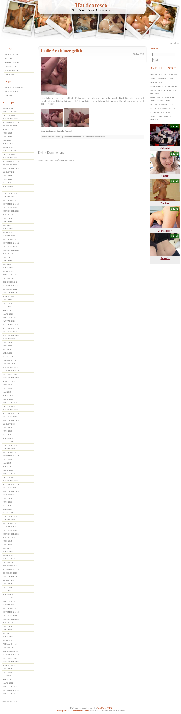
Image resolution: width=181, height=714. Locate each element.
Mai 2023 (7, 225)
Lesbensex (10, 66)
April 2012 (8, 679)
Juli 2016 (7, 498)
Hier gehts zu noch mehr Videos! (56, 131)
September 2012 (11, 662)
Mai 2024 (7, 183)
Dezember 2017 (11, 452)
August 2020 (9, 339)
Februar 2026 (10, 112)
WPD (109, 708)
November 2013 (11, 612)
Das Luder (156, 82)
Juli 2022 (7, 257)
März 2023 (8, 232)
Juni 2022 (7, 261)
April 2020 (8, 353)
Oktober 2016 (10, 488)
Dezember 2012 (11, 651)
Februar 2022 (10, 275)
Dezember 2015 (11, 523)
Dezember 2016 (11, 481)
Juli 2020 (7, 342)
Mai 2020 (7, 349)
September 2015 (11, 534)
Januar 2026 (9, 115)
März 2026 (8, 108)
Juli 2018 (7, 427)
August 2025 (9, 129)
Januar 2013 (9, 647)
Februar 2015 (10, 559)
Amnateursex (12, 92)
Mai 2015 (7, 548)
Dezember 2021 (11, 282)
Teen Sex (9, 74)
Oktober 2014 (10, 573)
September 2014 (11, 576)
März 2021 (8, 314)
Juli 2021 (7, 300)
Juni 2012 (7, 672)
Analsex (9, 59)
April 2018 (8, 438)
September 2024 (11, 168)
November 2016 (11, 484)
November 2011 (11, 690)
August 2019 (9, 381)
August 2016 (9, 495)
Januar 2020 (9, 364)
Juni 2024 (7, 179)
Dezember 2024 (11, 158)
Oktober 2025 (10, 126)
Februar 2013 (10, 644)
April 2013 (8, 637)
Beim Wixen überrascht (163, 87)
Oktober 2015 (10, 530)
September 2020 (11, 335)
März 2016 (8, 513)
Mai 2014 (7, 591)
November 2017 (11, 456)
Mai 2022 (7, 264)
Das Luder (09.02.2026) (162, 104)
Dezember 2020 (11, 325)
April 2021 (8, 310)
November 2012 (11, 655)
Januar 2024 (9, 197)
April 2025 (8, 144)
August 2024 (9, 172)
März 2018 (8, 442)
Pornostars (11, 70)
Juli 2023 (7, 218)
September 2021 (11, 293)
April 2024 (8, 186)
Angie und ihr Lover (162, 78)
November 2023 (11, 204)
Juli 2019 (7, 385)
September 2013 (11, 619)
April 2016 (8, 509)
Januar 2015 (9, 562)
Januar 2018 (9, 449)
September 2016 (11, 491)
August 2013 (9, 623)
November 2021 (11, 285)
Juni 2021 (7, 303)
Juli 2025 (7, 133)
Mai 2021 (7, 307)
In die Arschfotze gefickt (62, 50)
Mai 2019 (7, 392)
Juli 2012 (7, 669)
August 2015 (9, 537)
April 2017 (8, 466)
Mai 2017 (7, 463)
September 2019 (11, 378)
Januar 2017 (9, 477)
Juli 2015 (7, 541)
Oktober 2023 (10, 207)
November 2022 (11, 243)
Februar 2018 (10, 445)
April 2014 (8, 594)
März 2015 (8, 555)
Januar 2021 (9, 321)
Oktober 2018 (10, 417)
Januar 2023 (9, 236)
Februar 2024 (10, 193)
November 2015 (11, 527)
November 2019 (11, 371)
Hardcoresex (91, 5)
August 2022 (9, 254)
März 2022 (8, 271)
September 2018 (11, 420)
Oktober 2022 (10, 246)
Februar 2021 (10, 317)
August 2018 (9, 424)
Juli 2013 (7, 626)
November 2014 (11, 569)
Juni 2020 (7, 346)
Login (172, 43)
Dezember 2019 (11, 367)
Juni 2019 (7, 388)
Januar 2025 (9, 154)
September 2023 (11, 211)
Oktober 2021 (10, 289)
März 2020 (8, 356)
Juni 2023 (7, 222)
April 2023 (8, 229)
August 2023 (9, 215)
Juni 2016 (7, 502)
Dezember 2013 (11, 608)
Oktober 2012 (10, 658)
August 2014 (9, 580)
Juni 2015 (7, 545)
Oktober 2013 (10, 616)
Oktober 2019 (10, 374)
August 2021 (9, 296)
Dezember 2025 (11, 119)
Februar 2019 (10, 403)
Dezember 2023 (11, 200)
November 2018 (11, 413)
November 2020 (11, 328)
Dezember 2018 (11, 410)
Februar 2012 (10, 686)
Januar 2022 (9, 278)
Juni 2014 (7, 587)
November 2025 (11, 122)
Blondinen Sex (13, 62)
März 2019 (8, 399)
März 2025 (8, 147)
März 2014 (8, 598)
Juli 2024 (7, 175)
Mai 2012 (7, 676)
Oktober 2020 (10, 332)
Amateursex (11, 55)
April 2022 (8, 268)
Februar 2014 (10, 601)
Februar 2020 (10, 360)
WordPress (101, 708)
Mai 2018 (7, 435)
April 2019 (8, 396)
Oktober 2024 (10, 165)
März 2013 (8, 640)
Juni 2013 (7, 630)
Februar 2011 (10, 694)
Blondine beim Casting (163, 108)
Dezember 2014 (11, 566)
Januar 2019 (9, 406)
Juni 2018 (7, 431)
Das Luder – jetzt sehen (164, 74)
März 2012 (8, 683)
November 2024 (11, 161)
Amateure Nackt (14, 88)
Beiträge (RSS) (63, 711)
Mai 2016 (7, 506)
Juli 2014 (7, 584)
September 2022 (11, 250)
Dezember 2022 (11, 239)
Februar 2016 (10, 516)
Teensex (9, 96)
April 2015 (8, 552)
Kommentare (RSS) (81, 711)
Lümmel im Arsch (160, 112)
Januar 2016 (9, 520)
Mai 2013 (7, 633)
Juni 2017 (7, 459)
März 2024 (8, 190)
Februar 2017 (10, 474)
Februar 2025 (10, 151)
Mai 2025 (7, 140)
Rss (177, 43)
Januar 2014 (9, 605)
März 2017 (8, 470)
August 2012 (9, 665)
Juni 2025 (7, 136)
